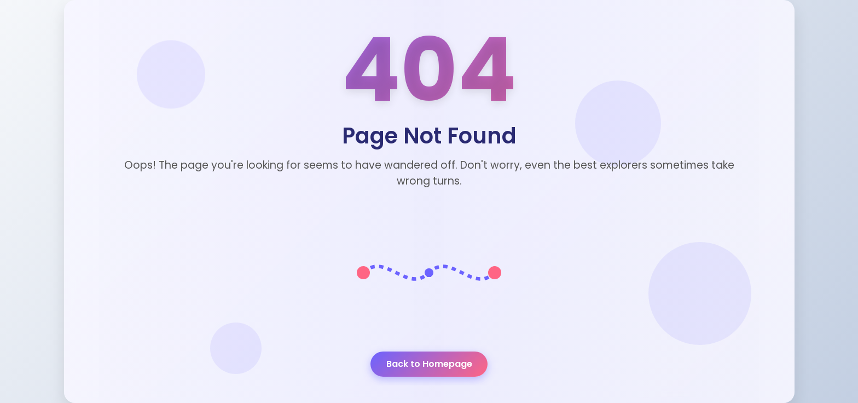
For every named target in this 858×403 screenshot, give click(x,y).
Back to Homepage (429, 364)
